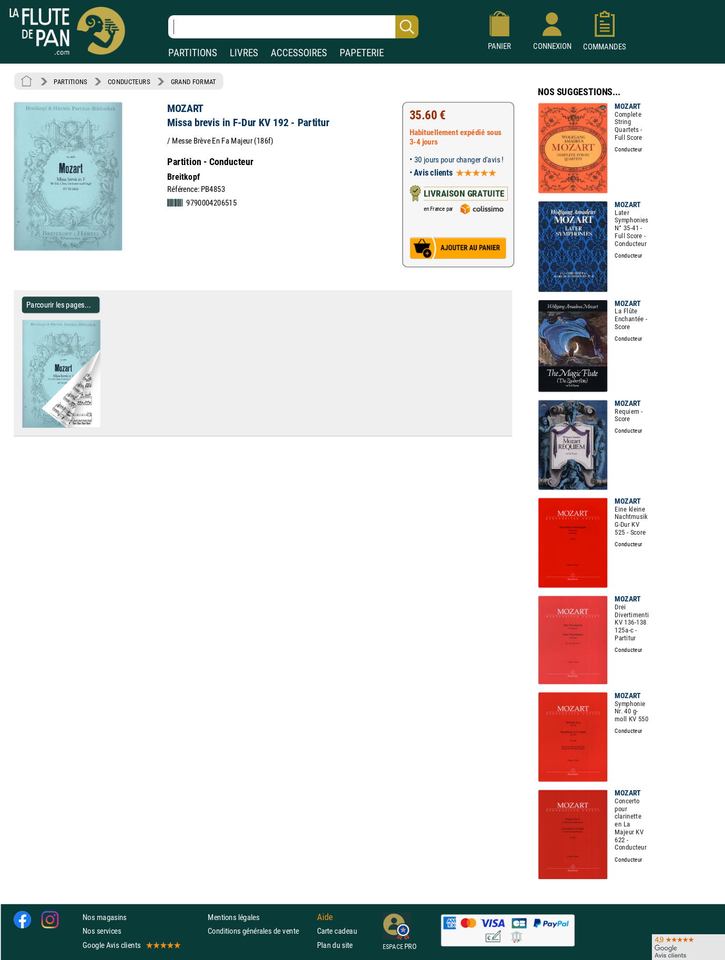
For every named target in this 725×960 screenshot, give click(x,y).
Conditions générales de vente (260, 930)
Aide (325, 917)
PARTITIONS (192, 53)
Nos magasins (105, 917)
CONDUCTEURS (129, 81)
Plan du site (335, 944)
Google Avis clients (131, 944)
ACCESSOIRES (299, 53)
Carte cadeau (337, 930)
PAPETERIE (362, 53)
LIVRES (244, 53)
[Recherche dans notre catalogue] (293, 26)
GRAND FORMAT (193, 81)
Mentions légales (233, 917)
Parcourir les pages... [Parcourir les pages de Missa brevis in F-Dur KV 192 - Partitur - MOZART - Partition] (58, 304)
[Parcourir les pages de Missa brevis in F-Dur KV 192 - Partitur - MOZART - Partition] (104, 425)
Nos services (102, 930)
